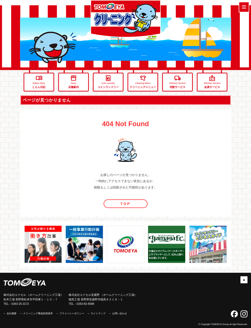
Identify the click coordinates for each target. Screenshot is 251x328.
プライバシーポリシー (71, 313)
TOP (125, 204)
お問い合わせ (119, 313)
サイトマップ (98, 313)
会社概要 (12, 313)
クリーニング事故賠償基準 (38, 313)
